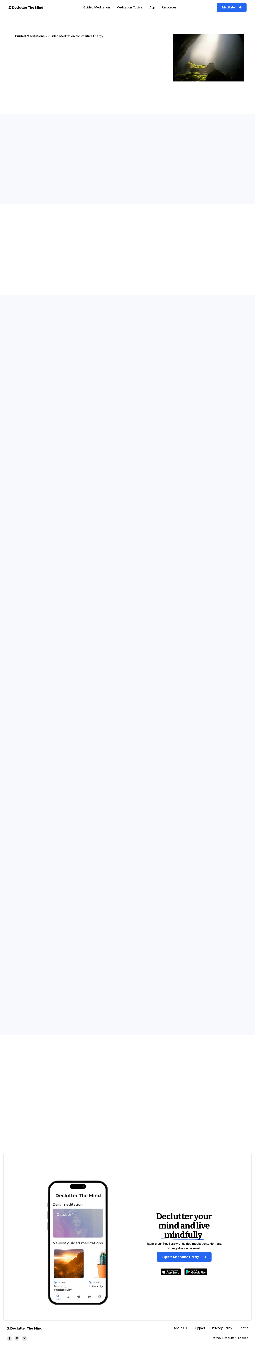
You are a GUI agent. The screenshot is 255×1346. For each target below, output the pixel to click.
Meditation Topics (130, 7)
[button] (96, 7)
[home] (25, 7)
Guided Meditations (30, 36)
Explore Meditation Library (184, 1257)
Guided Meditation (96, 7)
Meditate (231, 7)
